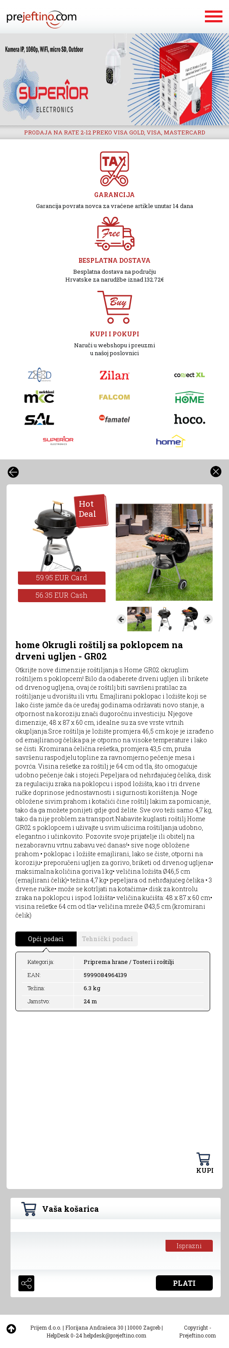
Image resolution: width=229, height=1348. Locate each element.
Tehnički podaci (107, 939)
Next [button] (208, 619)
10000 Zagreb (143, 1327)
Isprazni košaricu (189, 1247)
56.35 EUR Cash (61, 595)
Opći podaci (46, 939)
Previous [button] (121, 619)
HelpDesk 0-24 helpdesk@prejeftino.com (96, 1335)
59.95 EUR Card (61, 577)
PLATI (184, 1283)
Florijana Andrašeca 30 (94, 1327)
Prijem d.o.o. (45, 1327)
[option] (114, 79)
